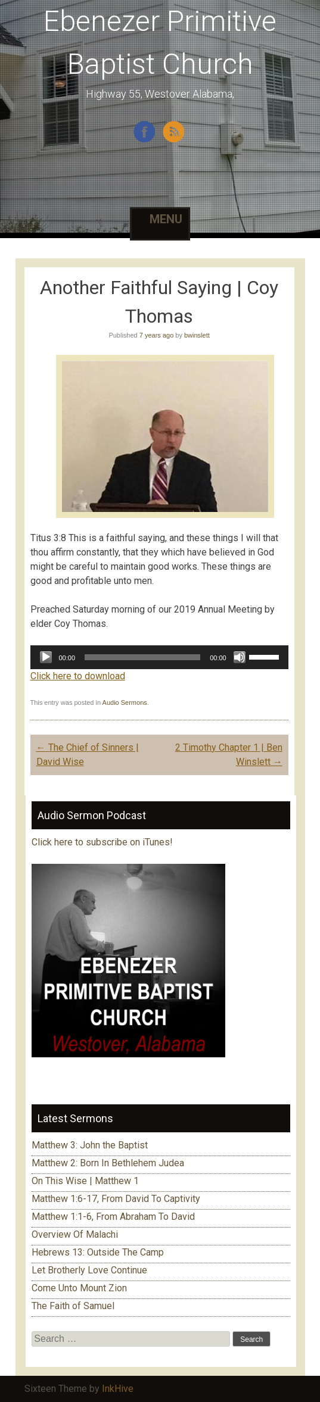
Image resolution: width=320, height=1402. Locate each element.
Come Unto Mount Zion (79, 1288)
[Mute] (240, 657)
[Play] (46, 657)
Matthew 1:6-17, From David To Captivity (116, 1198)
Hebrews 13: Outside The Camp (98, 1252)
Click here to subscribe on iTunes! (103, 842)
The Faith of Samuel (73, 1306)
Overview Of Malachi (75, 1234)
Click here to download (77, 676)
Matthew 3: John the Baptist (90, 1145)
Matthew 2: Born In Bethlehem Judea (108, 1163)
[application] (159, 657)
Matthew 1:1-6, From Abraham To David (113, 1216)
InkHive (117, 1388)
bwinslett (197, 335)
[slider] (142, 657)
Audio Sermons (124, 702)
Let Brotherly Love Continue (89, 1270)
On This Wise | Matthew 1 (85, 1180)
